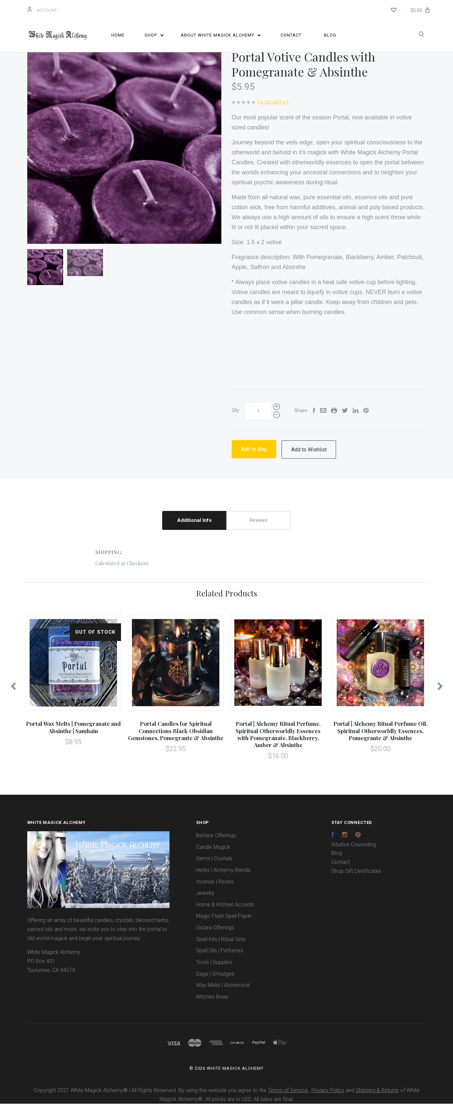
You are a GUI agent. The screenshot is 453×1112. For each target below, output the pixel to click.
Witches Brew (212, 1005)
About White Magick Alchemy (221, 35)
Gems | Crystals (214, 867)
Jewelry (205, 901)
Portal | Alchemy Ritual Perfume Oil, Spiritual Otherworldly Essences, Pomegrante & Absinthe (380, 739)
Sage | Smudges (215, 982)
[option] (124, 155)
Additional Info (194, 529)
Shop (154, 35)
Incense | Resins (215, 890)
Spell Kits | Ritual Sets (221, 947)
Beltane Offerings (216, 844)
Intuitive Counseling (353, 853)
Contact (291, 35)
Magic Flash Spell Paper (224, 924)
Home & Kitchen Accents (225, 913)
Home (118, 35)
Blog (330, 35)
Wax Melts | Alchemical (223, 994)
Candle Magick (213, 855)
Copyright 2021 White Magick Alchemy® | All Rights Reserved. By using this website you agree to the (151, 1098)
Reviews (259, 529)
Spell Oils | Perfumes (219, 959)
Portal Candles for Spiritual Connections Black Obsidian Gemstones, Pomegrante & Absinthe (175, 739)
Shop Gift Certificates (356, 879)
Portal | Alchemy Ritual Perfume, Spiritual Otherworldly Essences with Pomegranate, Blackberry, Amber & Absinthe (278, 742)
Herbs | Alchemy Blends (223, 878)
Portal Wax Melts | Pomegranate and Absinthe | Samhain (73, 735)
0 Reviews (273, 110)
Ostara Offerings (215, 936)
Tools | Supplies (214, 970)
